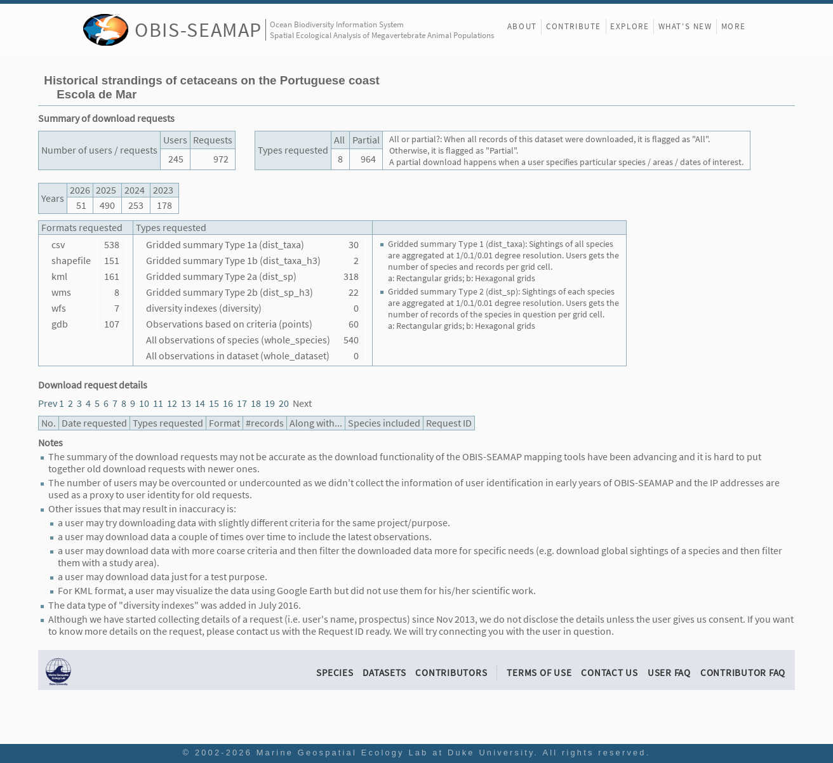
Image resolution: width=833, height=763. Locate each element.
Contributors (451, 673)
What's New (685, 26)
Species (334, 673)
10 (144, 403)
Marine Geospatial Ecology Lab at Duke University (396, 752)
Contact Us (609, 673)
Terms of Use (539, 673)
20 (284, 403)
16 (228, 403)
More (733, 26)
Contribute (573, 26)
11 (158, 403)
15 (214, 403)
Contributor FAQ (742, 673)
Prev (47, 403)
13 (186, 403)
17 (242, 403)
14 (200, 403)
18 (256, 403)
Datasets (384, 673)
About (522, 26)
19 (270, 403)
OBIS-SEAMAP (198, 30)
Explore (629, 26)
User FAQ (669, 673)
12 (172, 403)
